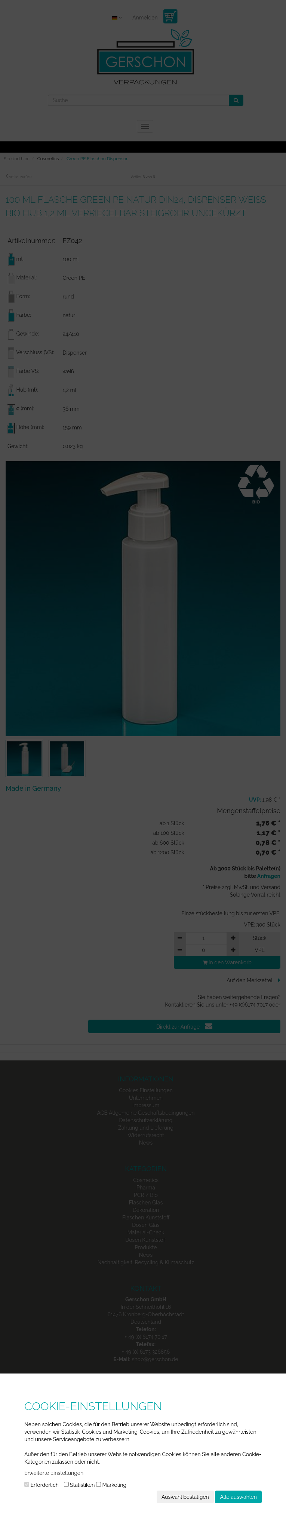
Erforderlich (41, 1485)
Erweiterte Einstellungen (53, 1473)
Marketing (111, 1485)
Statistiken (79, 1485)
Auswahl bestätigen (185, 1497)
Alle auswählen (238, 1497)
